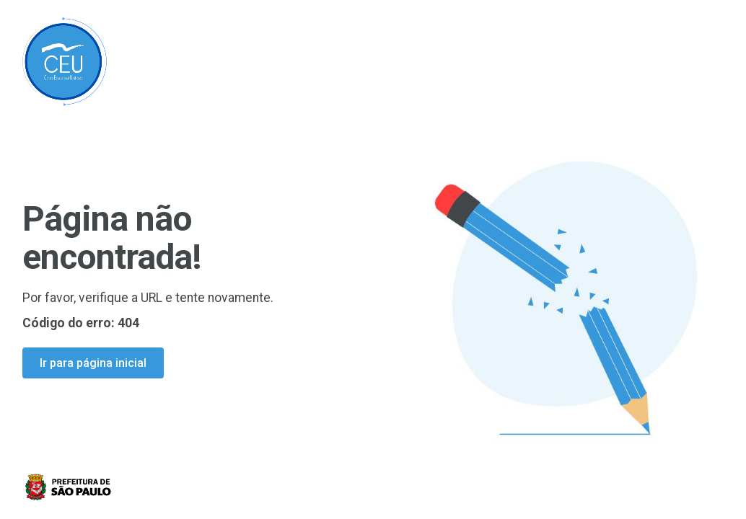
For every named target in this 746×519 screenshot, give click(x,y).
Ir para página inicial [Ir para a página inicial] (93, 363)
